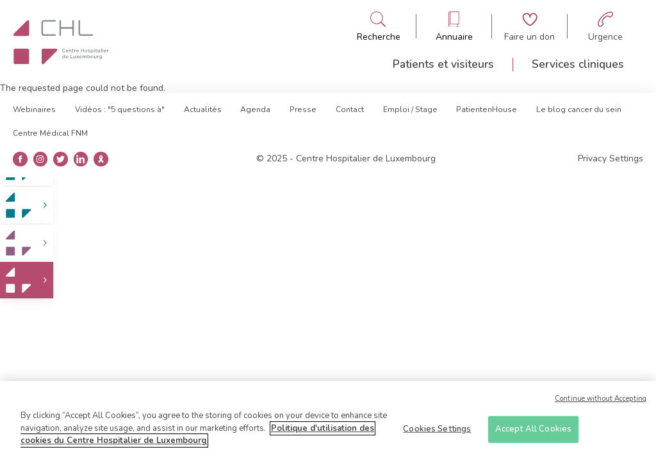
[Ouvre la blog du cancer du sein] (101, 159)
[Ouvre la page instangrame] (40, 159)
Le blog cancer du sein (578, 109)
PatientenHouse (486, 109)
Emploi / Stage (410, 109)
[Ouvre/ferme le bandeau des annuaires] (454, 27)
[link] (26, 205)
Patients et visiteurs (443, 64)
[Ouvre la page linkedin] (80, 159)
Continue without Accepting (600, 403)
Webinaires (34, 109)
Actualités (203, 109)
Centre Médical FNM (50, 133)
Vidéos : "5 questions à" (120, 109)
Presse (303, 109)
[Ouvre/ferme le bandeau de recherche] (378, 27)
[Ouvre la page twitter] (60, 159)
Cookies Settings (437, 433)
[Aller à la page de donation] (529, 27)
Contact (350, 109)
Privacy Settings (610, 158)
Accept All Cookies (533, 433)
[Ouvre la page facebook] (20, 159)
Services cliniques (578, 64)
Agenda (255, 109)
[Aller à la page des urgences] (605, 27)
